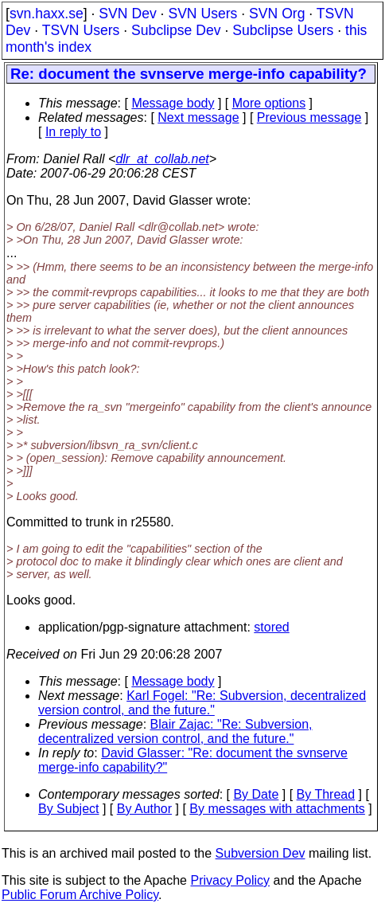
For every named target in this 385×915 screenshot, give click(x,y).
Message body (172, 103)
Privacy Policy (230, 880)
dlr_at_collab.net (161, 159)
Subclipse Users (282, 30)
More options (269, 103)
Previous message (309, 117)
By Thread (326, 794)
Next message (198, 117)
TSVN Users (81, 30)
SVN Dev (127, 14)
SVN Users (202, 14)
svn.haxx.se (47, 14)
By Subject (68, 808)
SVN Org (277, 14)
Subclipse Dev (175, 30)
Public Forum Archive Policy (80, 894)
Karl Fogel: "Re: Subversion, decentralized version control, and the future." (202, 703)
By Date (255, 794)
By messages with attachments (277, 808)
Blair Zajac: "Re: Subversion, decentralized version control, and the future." (175, 731)
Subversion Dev (260, 853)
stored (271, 627)
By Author (144, 808)
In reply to (73, 132)
